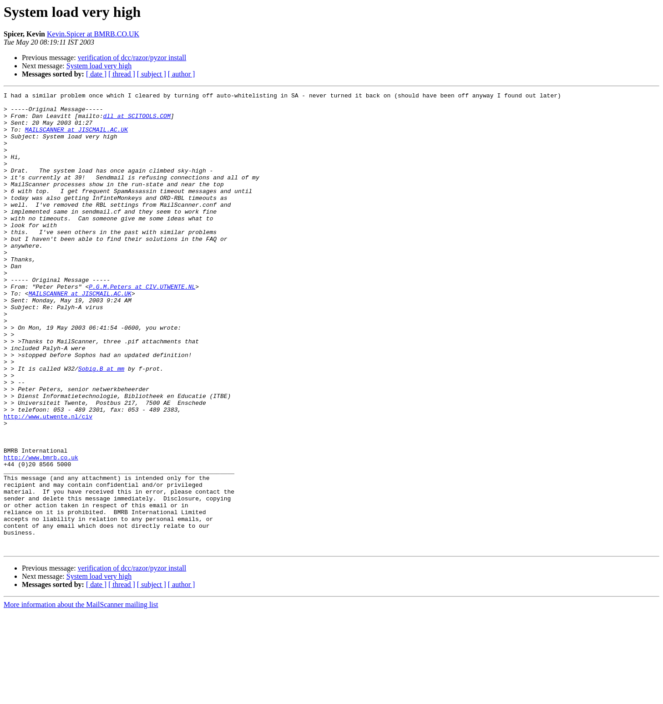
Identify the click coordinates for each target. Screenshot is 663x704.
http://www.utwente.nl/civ (48, 482)
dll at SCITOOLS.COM (136, 121)
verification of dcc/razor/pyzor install (132, 57)
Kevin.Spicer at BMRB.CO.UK (93, 34)
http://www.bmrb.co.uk (41, 531)
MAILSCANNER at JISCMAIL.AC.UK (76, 137)
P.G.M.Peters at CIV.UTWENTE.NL (142, 326)
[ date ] (96, 74)
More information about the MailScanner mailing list (81, 696)
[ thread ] (121, 74)
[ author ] (181, 74)
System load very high (99, 66)
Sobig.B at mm (101, 424)
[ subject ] (151, 74)
